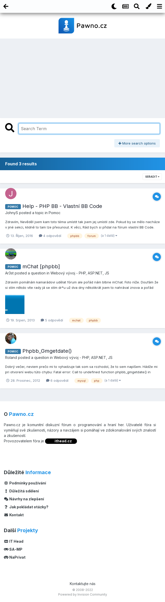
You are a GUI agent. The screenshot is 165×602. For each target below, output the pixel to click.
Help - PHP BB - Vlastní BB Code (62, 206)
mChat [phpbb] (41, 266)
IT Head (13, 541)
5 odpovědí (52, 320)
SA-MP (13, 549)
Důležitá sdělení (21, 491)
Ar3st (9, 273)
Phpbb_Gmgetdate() (47, 351)
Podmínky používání (25, 483)
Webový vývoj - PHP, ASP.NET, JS (79, 273)
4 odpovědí (50, 236)
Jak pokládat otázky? (26, 507)
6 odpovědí (57, 380)
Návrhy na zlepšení (24, 499)
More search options (137, 143)
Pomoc (54, 213)
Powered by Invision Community (82, 594)
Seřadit (152, 176)
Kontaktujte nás (82, 583)
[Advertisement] (82, 77)
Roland (11, 357)
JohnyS (11, 213)
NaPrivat (14, 557)
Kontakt (14, 515)
